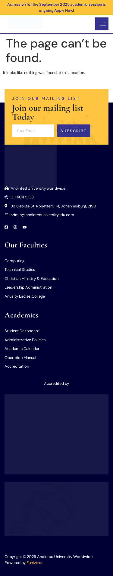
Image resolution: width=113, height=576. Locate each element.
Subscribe (73, 130)
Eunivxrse (35, 562)
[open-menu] (101, 23)
